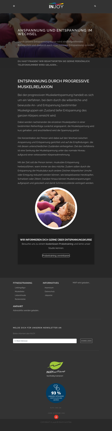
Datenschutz (50, 291)
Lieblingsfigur (20, 288)
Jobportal (48, 295)
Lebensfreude (20, 295)
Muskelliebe (19, 291)
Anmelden (86, 341)
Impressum (49, 288)
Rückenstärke (20, 299)
